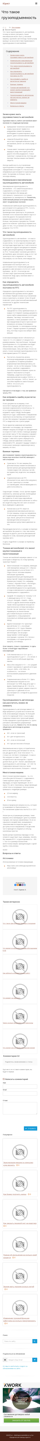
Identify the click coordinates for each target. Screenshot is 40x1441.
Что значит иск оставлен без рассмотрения (19, 1048)
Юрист (6, 3)
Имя (4, 1083)
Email (5, 1090)
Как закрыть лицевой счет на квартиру (20, 1223)
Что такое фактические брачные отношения (19, 923)
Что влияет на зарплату (11, 998)
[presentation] (19, 1122)
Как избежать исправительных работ (16, 973)
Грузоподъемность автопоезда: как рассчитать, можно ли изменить (22, 97)
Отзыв (5, 1100)
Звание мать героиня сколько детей (18, 1286)
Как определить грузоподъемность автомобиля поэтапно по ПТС (22, 73)
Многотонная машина (18, 103)
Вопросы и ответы (17, 106)
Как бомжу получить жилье (14, 1194)
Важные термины (16, 84)
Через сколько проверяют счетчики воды (18, 1023)
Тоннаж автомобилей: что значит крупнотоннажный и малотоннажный (20, 90)
